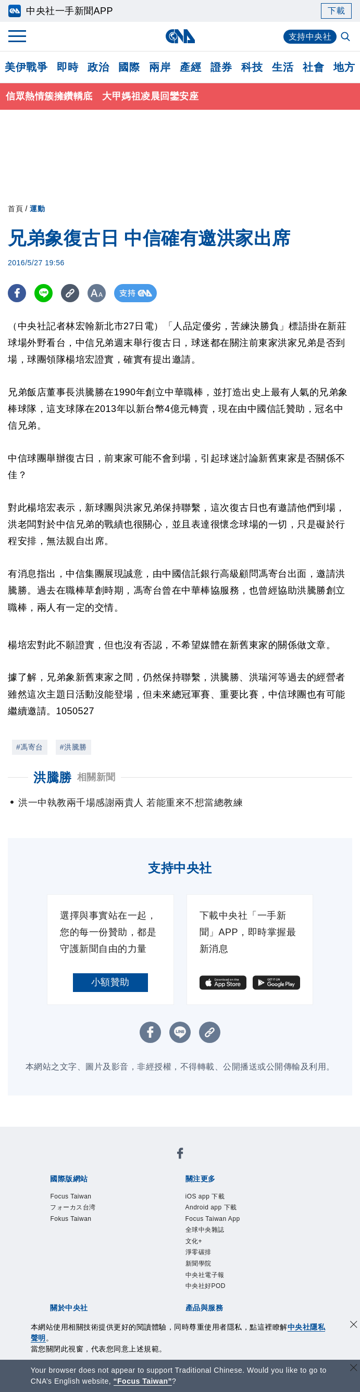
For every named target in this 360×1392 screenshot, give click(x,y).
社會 (313, 67)
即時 (67, 67)
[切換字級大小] (97, 293)
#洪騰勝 (73, 747)
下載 (336, 10)
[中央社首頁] (180, 36)
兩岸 (159, 67)
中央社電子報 (205, 1275)
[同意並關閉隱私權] (353, 1325)
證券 (221, 67)
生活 (282, 67)
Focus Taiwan (70, 1196)
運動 (37, 208)
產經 (190, 67)
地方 (344, 67)
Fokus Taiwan (70, 1218)
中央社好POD (205, 1286)
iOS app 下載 (205, 1196)
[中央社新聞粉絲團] (180, 1155)
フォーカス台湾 (73, 1207)
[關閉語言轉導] (353, 1368)
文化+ (194, 1241)
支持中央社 (310, 36)
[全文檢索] (346, 37)
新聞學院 (198, 1263)
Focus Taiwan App (212, 1218)
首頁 (15, 208)
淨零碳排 (198, 1252)
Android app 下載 (211, 1207)
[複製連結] (70, 293)
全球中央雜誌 (205, 1229)
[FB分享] (17, 293)
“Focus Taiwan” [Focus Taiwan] (143, 1381)
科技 (252, 67)
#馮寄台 (29, 747)
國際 (129, 67)
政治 (98, 67)
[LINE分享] (43, 293)
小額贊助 (110, 982)
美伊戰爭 (26, 67)
